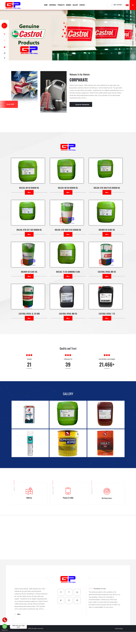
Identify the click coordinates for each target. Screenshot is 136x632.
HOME (46, 5)
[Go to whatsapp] (4, 626)
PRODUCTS (61, 5)
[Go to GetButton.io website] (5, 630)
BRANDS (68, 5)
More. (19, 614)
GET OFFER (116, 5)
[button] (127, 5)
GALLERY (75, 5)
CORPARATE (52, 5)
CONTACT (82, 5)
